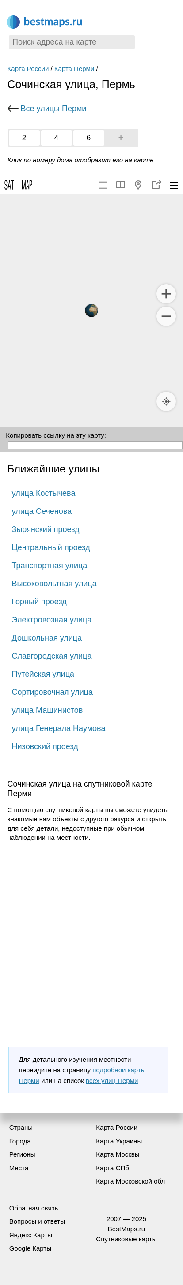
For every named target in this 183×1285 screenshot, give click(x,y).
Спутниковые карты (126, 1239)
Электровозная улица (52, 619)
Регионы (22, 1154)
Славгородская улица (52, 656)
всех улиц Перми (112, 1080)
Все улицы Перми (54, 108)
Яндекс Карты (30, 1235)
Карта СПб (112, 1168)
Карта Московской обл (130, 1181)
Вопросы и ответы (37, 1221)
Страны (21, 1127)
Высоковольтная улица (54, 583)
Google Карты (30, 1248)
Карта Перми (74, 68)
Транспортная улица (50, 565)
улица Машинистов (47, 710)
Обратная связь (33, 1208)
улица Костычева (44, 493)
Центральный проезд (51, 547)
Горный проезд (39, 601)
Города (20, 1141)
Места (19, 1168)
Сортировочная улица (52, 692)
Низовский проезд (45, 746)
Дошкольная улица (47, 637)
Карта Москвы (117, 1154)
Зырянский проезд (46, 529)
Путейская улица (43, 674)
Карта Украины (119, 1141)
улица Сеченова (42, 511)
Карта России (28, 68)
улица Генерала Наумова (59, 728)
